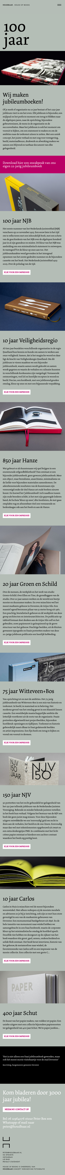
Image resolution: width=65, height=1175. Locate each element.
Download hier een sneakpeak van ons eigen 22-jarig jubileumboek (29, 164)
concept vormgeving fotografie (24, 1170)
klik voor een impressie (16, 642)
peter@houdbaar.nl (16, 1126)
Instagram (8, 1158)
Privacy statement (11, 1162)
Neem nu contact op (17, 1109)
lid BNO (6, 1160)
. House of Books (16, 5)
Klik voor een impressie (16, 272)
